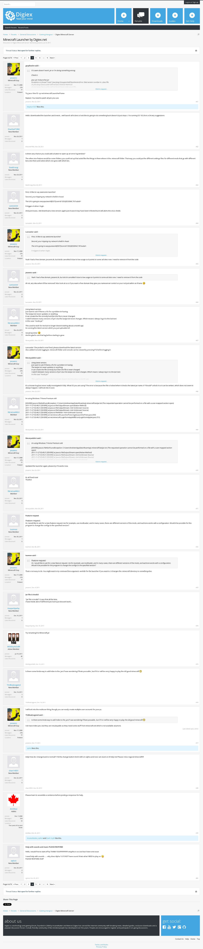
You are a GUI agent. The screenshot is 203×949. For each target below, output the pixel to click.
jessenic (40, 43)
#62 (197, 147)
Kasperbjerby (14, 608)
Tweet (5, 904)
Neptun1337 (32, 107)
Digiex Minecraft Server (21, 43)
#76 (197, 702)
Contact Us (179, 938)
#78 (197, 788)
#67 (197, 340)
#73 (197, 587)
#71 (197, 509)
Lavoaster (13, 206)
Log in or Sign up (192, 2)
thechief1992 (14, 129)
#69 (197, 430)
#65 (197, 264)
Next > (52, 58)
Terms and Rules (101, 944)
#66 (197, 302)
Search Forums (11, 27)
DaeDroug (13, 167)
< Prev (15, 58)
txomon (13, 529)
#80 (197, 878)
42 (21, 656)
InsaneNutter (32, 838)
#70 (197, 470)
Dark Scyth (50, 838)
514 (21, 818)
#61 (197, 102)
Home (193, 938)
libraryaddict (14, 323)
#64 (197, 223)
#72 (197, 547)
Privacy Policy (101, 946)
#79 (197, 833)
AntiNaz (13, 809)
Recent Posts (23, 27)
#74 (197, 626)
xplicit (29, 748)
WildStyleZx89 (13, 647)
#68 (197, 391)
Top (198, 938)
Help (187, 938)
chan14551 (13, 771)
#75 (197, 664)
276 (21, 87)
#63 (197, 185)
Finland (19, 92)
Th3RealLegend (14, 685)
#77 (197, 743)
